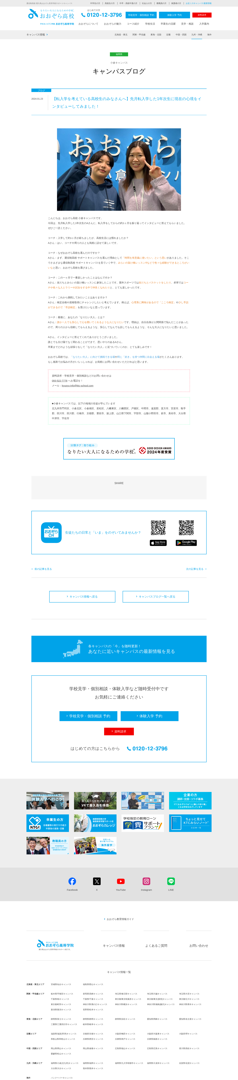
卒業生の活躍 (168, 23)
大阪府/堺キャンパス (188, 1015)
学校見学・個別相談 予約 (141, 15)
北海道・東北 (121, 34)
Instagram (146, 870)
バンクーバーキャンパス (62, 1059)
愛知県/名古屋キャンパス (190, 1000)
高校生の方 (110, 3)
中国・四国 (181, 34)
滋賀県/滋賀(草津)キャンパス (64, 1015)
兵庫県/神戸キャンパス (125, 1020)
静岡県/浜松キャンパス (125, 1000)
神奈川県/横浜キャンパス (126, 985)
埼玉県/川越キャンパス (157, 975)
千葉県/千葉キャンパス (93, 980)
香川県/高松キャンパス (189, 1029)
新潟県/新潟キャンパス (61, 990)
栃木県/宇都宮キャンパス (62, 975)
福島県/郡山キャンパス (93, 965)
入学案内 (204, 23)
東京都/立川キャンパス (189, 980)
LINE (171, 870)
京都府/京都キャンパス (93, 1015)
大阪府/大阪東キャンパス (158, 1015)
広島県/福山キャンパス (125, 1029)
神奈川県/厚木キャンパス (190, 985)
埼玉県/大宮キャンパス (189, 975)
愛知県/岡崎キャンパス (157, 1000)
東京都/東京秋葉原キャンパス (128, 980)
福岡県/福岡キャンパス (93, 1044)
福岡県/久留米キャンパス (158, 1044)
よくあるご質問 (156, 926)
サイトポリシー (155, 1075)
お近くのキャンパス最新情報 (199, 3)
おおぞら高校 (51, 17)
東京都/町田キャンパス (61, 985)
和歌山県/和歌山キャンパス (63, 1020)
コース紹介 (133, 23)
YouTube (121, 870)
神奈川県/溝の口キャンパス (95, 985)
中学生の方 (95, 3)
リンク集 (208, 1075)
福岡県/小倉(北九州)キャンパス (65, 1044)
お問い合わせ (198, 926)
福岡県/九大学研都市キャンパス (129, 1044)
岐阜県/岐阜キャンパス (93, 1005)
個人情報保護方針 (137, 1075)
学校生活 (150, 23)
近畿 (168, 34)
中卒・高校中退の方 (128, 3)
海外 (209, 34)
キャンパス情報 (35, 34)
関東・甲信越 (139, 34)
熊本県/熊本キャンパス (93, 1049)
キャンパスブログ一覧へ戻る (157, 577)
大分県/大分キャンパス (61, 1049)
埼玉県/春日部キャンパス (126, 975)
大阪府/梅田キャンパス (125, 1015)
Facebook (72, 870)
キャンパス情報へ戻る (84, 577)
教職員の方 (161, 3)
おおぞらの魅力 (112, 23)
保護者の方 (176, 3)
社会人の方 (147, 3)
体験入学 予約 (174, 15)
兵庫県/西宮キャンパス (93, 1020)
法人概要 (109, 1075)
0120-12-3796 (101, 16)
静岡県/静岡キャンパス (93, 1000)
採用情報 (121, 1075)
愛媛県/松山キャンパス (61, 1035)
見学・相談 (187, 23)
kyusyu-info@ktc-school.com (77, 385)
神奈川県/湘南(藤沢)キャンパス (161, 985)
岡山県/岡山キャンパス (61, 1029)
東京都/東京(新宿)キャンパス (160, 980)
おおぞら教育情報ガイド (120, 900)
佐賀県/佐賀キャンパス (189, 1044)
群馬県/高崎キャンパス (93, 975)
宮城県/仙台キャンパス (61, 965)
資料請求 (202, 15)
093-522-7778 (59, 380)
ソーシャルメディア (175, 1075)
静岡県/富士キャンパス (61, 1000)
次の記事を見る (194, 550)
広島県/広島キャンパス (157, 1029)
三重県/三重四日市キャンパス (64, 1005)
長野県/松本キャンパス (93, 990)
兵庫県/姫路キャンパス (157, 1020)
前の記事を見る (43, 550)
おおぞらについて (88, 23)
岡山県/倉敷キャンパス (93, 1029)
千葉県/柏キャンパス (60, 980)
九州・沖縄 (196, 34)
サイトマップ (194, 1075)
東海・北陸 (156, 34)
